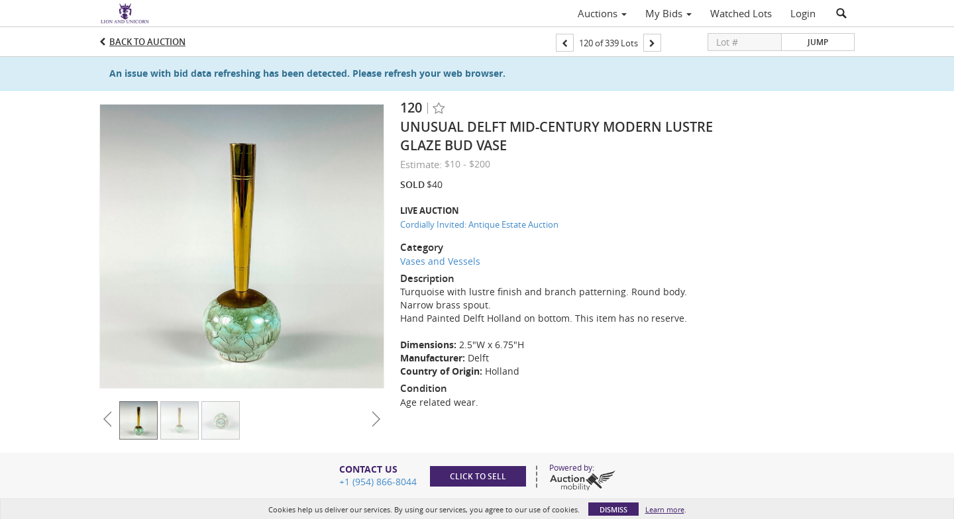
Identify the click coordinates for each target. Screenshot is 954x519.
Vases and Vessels (440, 261)
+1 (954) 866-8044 (378, 481)
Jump (818, 42)
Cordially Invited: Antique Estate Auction (479, 224)
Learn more (664, 509)
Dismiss (613, 509)
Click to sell (478, 476)
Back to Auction (147, 42)
